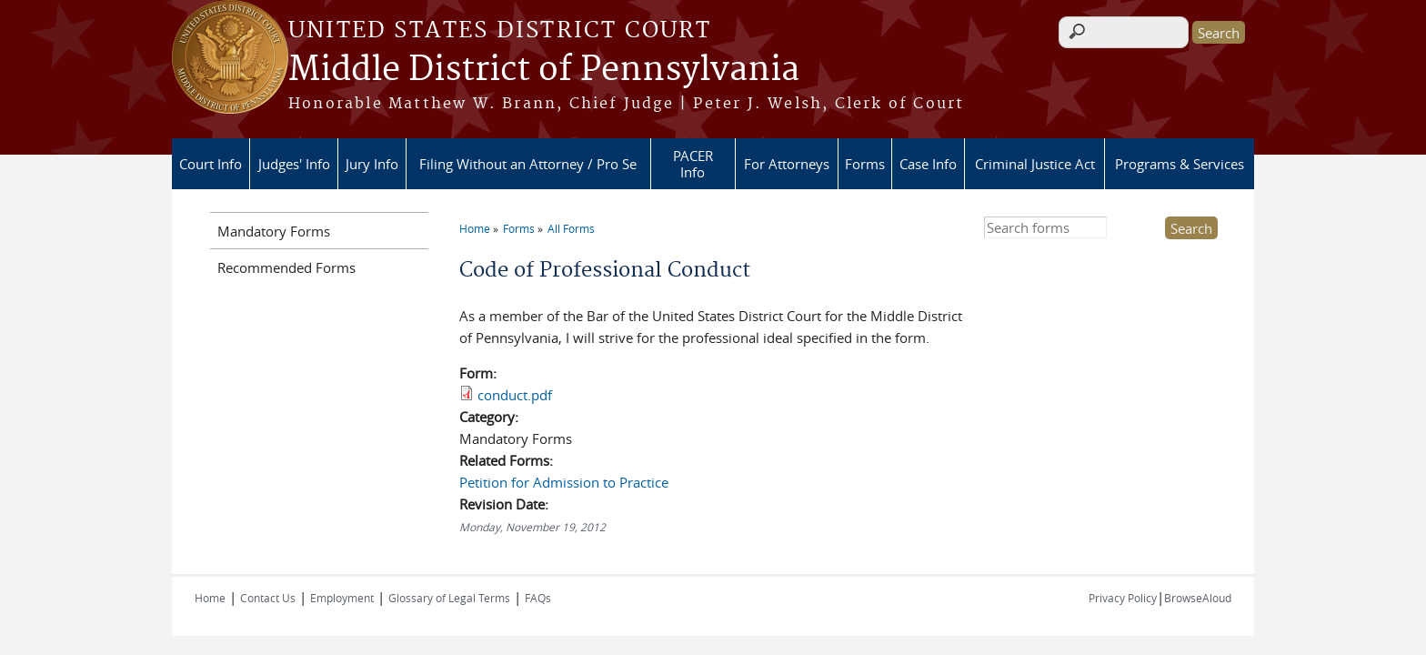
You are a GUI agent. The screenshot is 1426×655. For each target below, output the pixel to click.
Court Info (210, 164)
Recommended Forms (286, 267)
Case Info (928, 164)
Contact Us (268, 597)
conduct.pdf (514, 395)
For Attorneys (786, 164)
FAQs (538, 597)
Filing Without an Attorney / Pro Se (528, 164)
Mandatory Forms (273, 231)
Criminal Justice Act (1035, 164)
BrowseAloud (1197, 597)
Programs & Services (1179, 164)
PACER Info (693, 163)
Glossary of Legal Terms (449, 597)
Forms (865, 164)
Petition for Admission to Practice (563, 482)
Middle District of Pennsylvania (543, 70)
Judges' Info (294, 164)
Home (474, 228)
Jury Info (372, 164)
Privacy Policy (1123, 597)
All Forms (571, 228)
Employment (342, 597)
